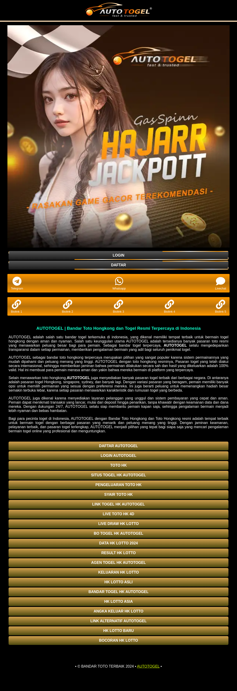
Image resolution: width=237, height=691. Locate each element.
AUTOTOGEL (175, 345)
